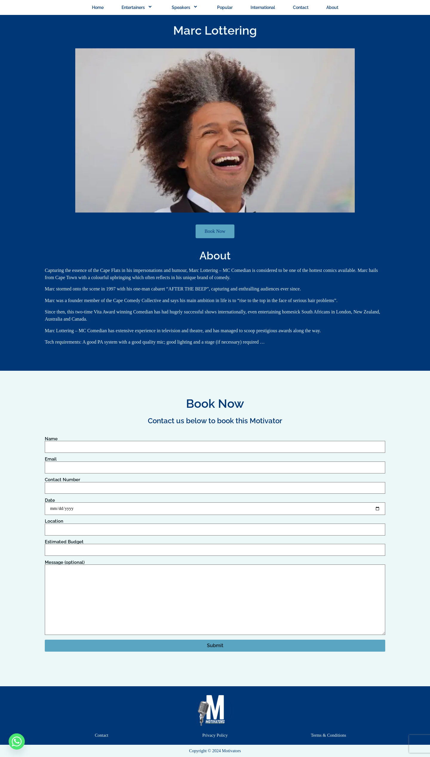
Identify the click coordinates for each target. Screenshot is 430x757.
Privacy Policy (215, 735)
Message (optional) (215, 598)
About (332, 7)
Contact (300, 7)
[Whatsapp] (17, 741)
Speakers (185, 7)
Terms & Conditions (328, 735)
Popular (225, 7)
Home (98, 7)
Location (215, 525)
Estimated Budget (215, 546)
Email (215, 463)
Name (215, 443)
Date (215, 504)
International (263, 7)
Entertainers (138, 7)
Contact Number (215, 484)
